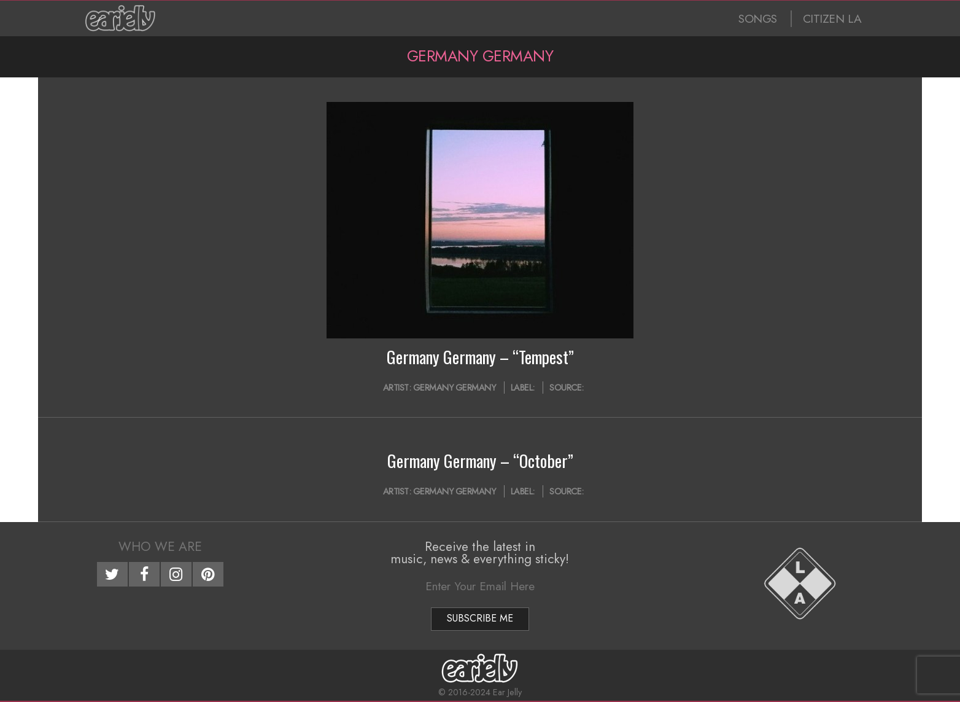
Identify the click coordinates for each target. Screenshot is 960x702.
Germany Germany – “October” (480, 460)
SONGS (757, 18)
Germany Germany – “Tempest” (480, 357)
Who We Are (160, 546)
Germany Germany (454, 387)
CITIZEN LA (832, 18)
